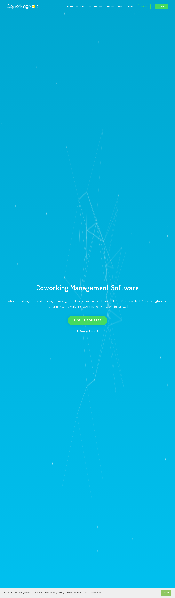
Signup (161, 6)
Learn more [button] (95, 592)
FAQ (120, 6)
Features (81, 6)
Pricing (111, 6)
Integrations (96, 6)
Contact (130, 6)
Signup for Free (87, 320)
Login (144, 6)
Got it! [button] (166, 593)
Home (70, 6)
